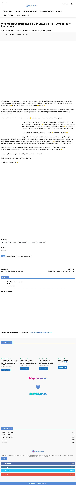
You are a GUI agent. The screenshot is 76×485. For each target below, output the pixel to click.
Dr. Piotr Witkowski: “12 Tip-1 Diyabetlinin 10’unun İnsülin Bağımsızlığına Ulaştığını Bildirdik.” (9, 362)
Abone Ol (71, 474)
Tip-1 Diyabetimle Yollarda (8, 30)
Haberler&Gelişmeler (5, 358)
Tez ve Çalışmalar (23, 358)
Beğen (72, 463)
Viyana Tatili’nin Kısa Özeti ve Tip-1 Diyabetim (61, 271)
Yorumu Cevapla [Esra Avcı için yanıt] (11, 286)
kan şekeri (20, 256)
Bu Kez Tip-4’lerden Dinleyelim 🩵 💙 (63, 361)
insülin (14, 256)
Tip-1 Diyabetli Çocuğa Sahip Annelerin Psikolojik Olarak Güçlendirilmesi (46, 362)
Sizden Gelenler (61, 358)
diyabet (8, 256)
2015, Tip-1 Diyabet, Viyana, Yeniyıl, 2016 (13, 271)
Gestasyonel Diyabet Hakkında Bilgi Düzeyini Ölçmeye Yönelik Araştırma (28, 362)
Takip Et (72, 467)
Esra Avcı (11, 34)
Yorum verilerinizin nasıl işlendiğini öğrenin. (41, 332)
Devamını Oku (5, 370)
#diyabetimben (38, 378)
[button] (68, 4)
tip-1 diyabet (27, 256)
